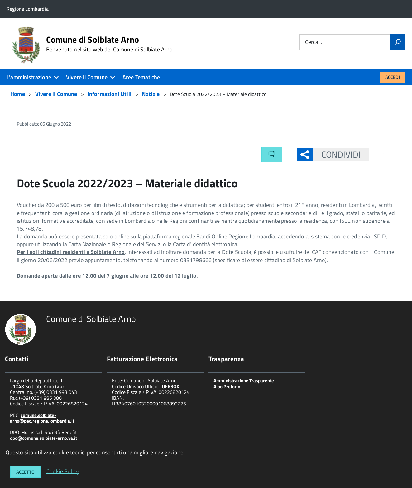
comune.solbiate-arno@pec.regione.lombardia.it (42, 418)
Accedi (392, 77)
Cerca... (313, 42)
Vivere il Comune (87, 77)
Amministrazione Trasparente (243, 380)
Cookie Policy (62, 471)
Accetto (25, 472)
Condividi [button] (337, 154)
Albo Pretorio (226, 386)
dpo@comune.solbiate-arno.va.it (43, 438)
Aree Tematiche (141, 77)
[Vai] (397, 42)
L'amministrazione (29, 77)
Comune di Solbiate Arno (109, 44)
